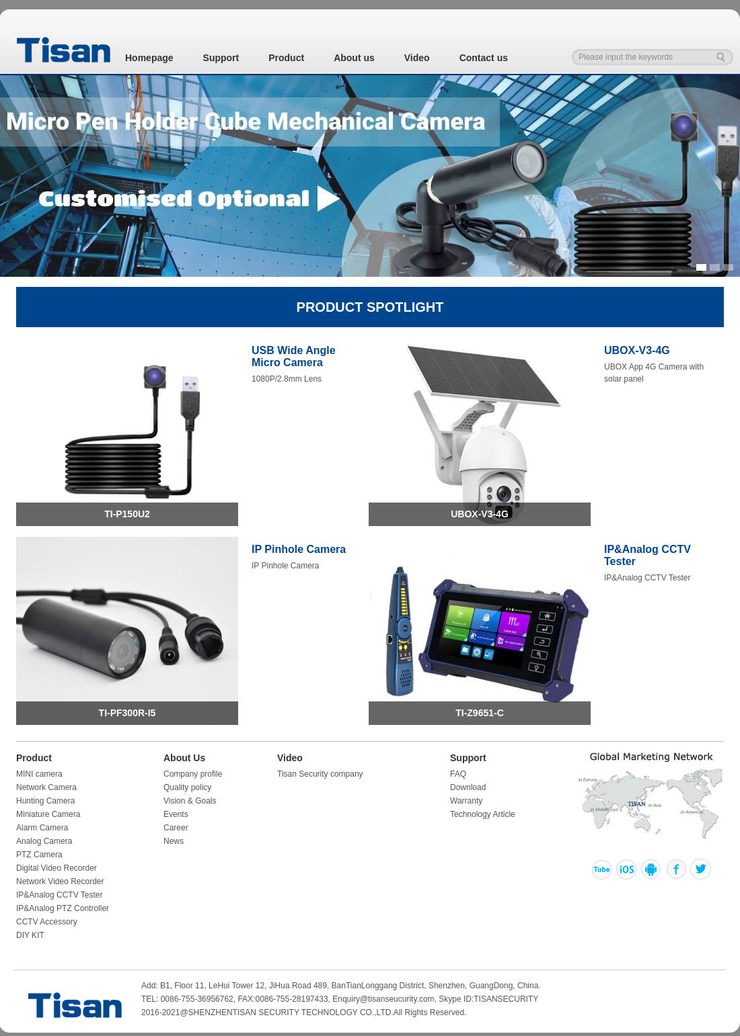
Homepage (149, 57)
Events (175, 814)
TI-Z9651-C (479, 712)
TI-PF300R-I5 (127, 712)
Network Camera (46, 787)
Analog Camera (44, 841)
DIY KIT (30, 935)
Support (221, 57)
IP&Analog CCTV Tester (59, 895)
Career (175, 827)
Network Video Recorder (60, 881)
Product (286, 57)
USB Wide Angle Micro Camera (294, 356)
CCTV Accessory (46, 921)
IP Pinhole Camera (299, 549)
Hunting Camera (45, 801)
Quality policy (187, 787)
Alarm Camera (42, 827)
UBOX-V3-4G (480, 514)
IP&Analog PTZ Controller (62, 908)
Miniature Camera (48, 814)
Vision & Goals (190, 801)
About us (354, 57)
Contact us (483, 57)
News (173, 841)
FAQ (458, 774)
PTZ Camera (39, 854)
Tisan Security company (320, 774)
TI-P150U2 (127, 514)
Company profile (192, 774)
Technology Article (482, 814)
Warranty (466, 801)
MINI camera (39, 774)
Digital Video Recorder (56, 868)
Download (468, 787)
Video (417, 57)
